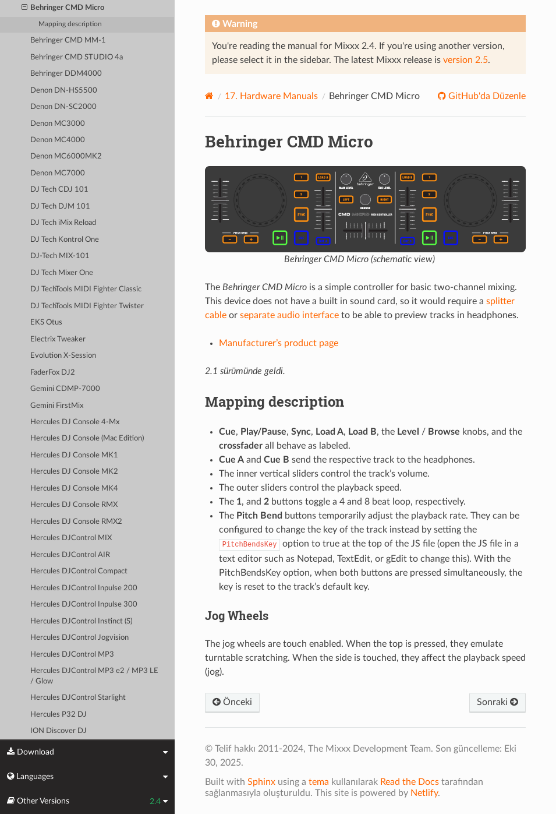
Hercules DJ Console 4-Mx (74, 422)
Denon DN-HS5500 (63, 90)
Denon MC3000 (57, 124)
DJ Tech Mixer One (61, 273)
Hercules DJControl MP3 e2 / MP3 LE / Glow (94, 676)
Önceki (232, 702)
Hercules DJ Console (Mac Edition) (87, 438)
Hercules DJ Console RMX (74, 505)
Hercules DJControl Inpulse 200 (83, 588)
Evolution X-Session (63, 356)
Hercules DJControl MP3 (72, 654)
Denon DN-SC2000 (63, 107)
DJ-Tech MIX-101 (60, 256)
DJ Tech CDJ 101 (59, 189)
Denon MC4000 (57, 140)
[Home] (209, 96)
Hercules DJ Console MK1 (74, 455)
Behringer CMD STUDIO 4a (76, 57)
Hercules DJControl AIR (70, 555)
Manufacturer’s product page (278, 343)
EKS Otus (46, 322)
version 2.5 (465, 60)
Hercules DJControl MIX (71, 538)
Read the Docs (409, 782)
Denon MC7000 (57, 173)
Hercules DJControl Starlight (78, 698)
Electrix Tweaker (58, 339)
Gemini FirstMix (56, 406)
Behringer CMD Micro (63, 8)
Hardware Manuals (271, 96)
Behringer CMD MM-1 (68, 40)
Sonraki (497, 702)
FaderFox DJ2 (52, 372)
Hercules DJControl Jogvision (79, 638)
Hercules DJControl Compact (79, 571)
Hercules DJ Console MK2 (74, 471)
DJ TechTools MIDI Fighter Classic (85, 289)
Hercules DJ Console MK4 (74, 488)
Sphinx (261, 782)
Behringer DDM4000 (66, 73)
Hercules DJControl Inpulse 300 (83, 604)
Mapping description (70, 24)
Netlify (424, 793)
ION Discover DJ (58, 731)
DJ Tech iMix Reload (63, 223)
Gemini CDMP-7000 (65, 389)
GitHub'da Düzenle (486, 96)
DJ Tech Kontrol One (64, 240)
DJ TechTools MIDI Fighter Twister (87, 306)
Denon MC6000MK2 (66, 156)
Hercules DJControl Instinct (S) (81, 621)
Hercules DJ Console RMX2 (76, 522)
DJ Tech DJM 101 (60, 206)
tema (319, 782)
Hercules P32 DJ (58, 714)
